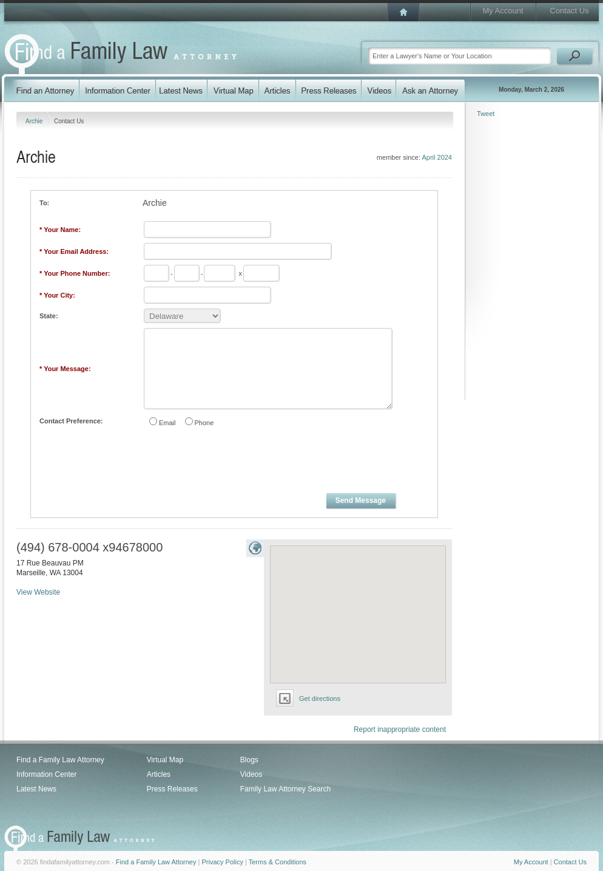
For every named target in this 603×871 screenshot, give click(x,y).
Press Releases (172, 789)
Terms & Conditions (277, 862)
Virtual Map (165, 760)
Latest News (36, 789)
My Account (502, 10)
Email (167, 422)
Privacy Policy (222, 862)
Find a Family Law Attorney (60, 760)
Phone (204, 422)
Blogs (249, 760)
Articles (158, 774)
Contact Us (569, 10)
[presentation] (235, 462)
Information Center (46, 774)
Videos (251, 774)
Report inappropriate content (400, 729)
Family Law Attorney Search (285, 789)
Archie (34, 121)
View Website (38, 592)
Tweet (485, 113)
